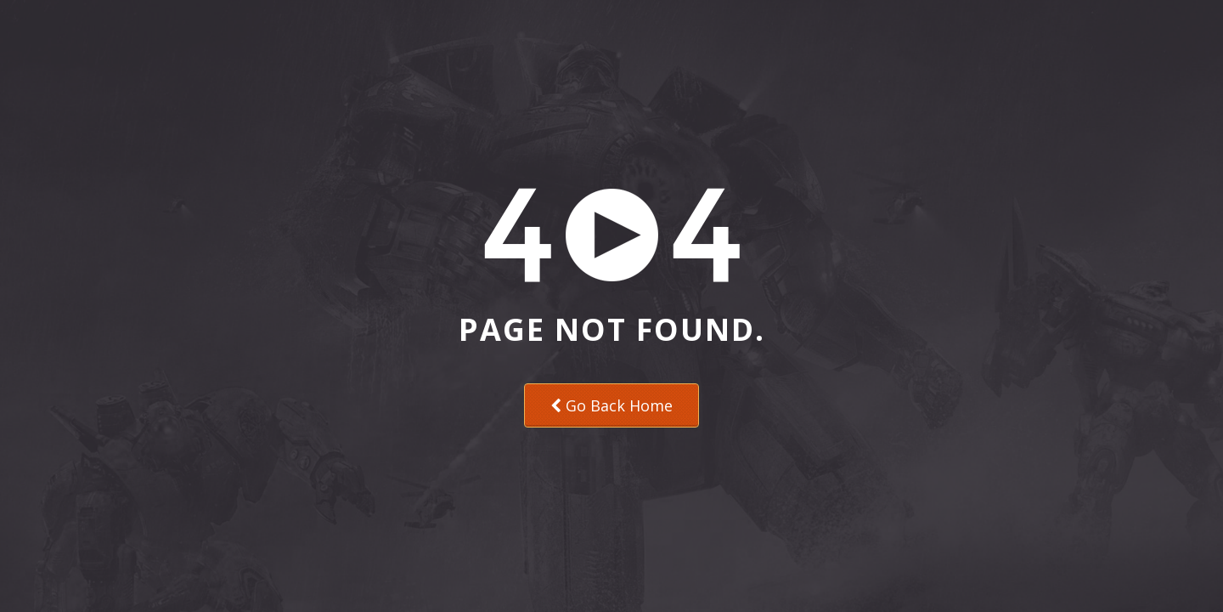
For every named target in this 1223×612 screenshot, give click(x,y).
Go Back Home (611, 405)
